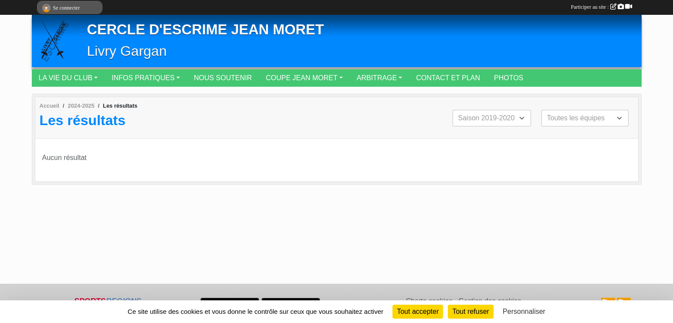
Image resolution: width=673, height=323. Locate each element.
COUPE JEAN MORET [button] (301, 78)
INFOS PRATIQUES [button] (143, 78)
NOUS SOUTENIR (223, 78)
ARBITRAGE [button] (377, 78)
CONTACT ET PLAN (448, 78)
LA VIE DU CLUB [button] (66, 78)
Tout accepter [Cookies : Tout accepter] (418, 311)
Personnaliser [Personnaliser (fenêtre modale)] (524, 311)
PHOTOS (508, 78)
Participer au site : (601, 7)
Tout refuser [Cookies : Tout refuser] (470, 311)
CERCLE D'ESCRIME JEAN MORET (205, 29)
